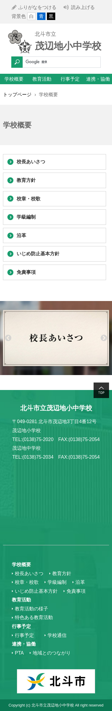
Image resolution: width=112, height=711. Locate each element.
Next (104, 338)
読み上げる (83, 7)
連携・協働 (98, 79)
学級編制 (26, 216)
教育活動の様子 (31, 608)
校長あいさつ (31, 161)
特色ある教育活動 (34, 617)
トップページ (17, 94)
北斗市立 (45, 34)
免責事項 (26, 272)
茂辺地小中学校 (68, 46)
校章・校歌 (28, 198)
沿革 (21, 235)
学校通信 (57, 635)
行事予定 (70, 79)
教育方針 (26, 180)
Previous (8, 338)
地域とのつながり (52, 652)
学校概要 (13, 79)
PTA (19, 652)
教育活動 (41, 79)
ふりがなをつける (37, 7)
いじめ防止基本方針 (38, 253)
